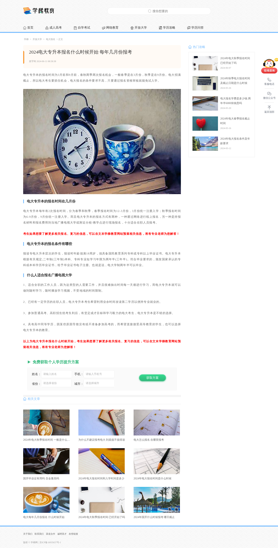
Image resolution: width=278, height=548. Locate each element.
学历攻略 (169, 27)
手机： (79, 374)
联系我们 (39, 534)
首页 (30, 27)
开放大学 (141, 27)
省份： (36, 383)
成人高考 (55, 27)
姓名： (36, 374)
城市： (79, 383)
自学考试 (84, 27)
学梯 (26, 39)
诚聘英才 (62, 534)
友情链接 (73, 534)
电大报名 (50, 39)
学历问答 (197, 27)
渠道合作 (50, 534)
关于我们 (27, 534)
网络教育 (112, 27)
